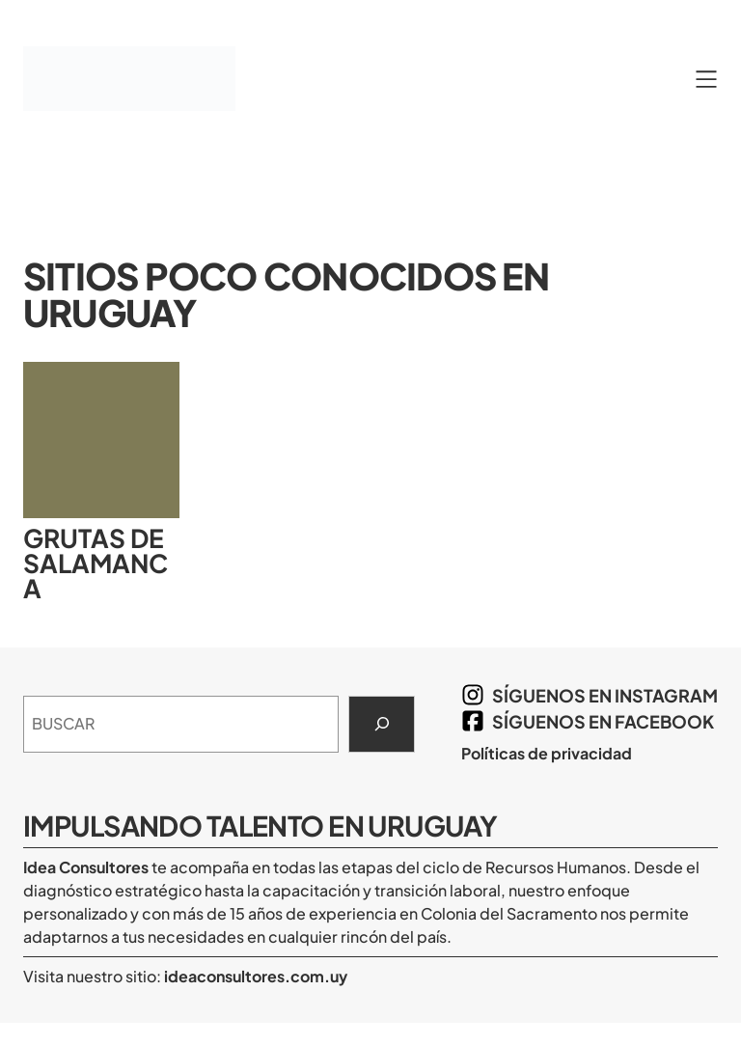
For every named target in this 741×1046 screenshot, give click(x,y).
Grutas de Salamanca (95, 564)
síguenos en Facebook (603, 721)
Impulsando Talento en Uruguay (260, 825)
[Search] (381, 725)
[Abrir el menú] (706, 79)
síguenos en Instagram (605, 695)
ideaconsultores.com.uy (254, 976)
